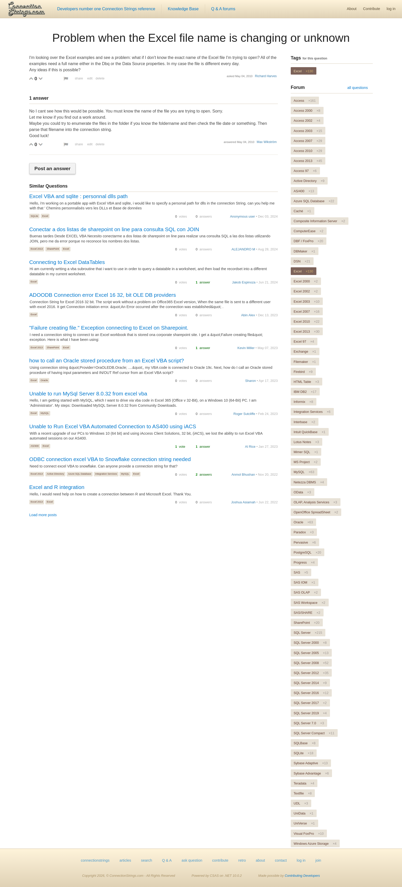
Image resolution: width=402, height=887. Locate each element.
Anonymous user (242, 216)
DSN (302, 261)
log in (391, 9)
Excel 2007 (306, 311)
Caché (302, 211)
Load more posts (43, 515)
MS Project (305, 462)
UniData (303, 813)
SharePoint (53, 248)
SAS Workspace (309, 603)
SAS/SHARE (307, 613)
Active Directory (55, 473)
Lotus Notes (306, 442)
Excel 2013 (37, 248)
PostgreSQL (307, 552)
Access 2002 (307, 121)
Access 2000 (307, 111)
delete (100, 78)
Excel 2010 (306, 321)
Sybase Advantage (311, 773)
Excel (45, 216)
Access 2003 (308, 131)
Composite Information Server (319, 221)
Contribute (371, 9)
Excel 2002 (306, 291)
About (352, 9)
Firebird (303, 372)
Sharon (250, 381)
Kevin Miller (246, 348)
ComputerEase (308, 231)
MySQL (45, 413)
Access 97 (305, 171)
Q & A (167, 860)
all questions (357, 88)
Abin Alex (248, 315)
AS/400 (34, 445)
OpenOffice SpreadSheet (316, 512)
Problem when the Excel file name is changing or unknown (201, 37)
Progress (304, 562)
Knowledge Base (183, 9)
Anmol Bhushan (243, 474)
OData (302, 492)
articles (125, 860)
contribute (220, 860)
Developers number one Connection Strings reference (106, 9)
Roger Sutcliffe (244, 414)
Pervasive (305, 542)
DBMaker (304, 251)
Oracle (44, 380)
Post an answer (52, 168)
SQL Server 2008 (311, 663)
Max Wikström (267, 142)
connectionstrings (95, 860)
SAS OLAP (306, 592)
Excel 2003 (306, 301)
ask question (192, 860)
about (260, 860)
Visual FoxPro (309, 833)
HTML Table (306, 382)
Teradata (304, 783)
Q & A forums (223, 9)
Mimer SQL (306, 452)
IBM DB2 (305, 392)
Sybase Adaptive (311, 763)
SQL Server (308, 633)
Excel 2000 (306, 281)
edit (90, 78)
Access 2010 (308, 151)
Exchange (305, 351)
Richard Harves (266, 76)
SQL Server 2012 (311, 673)
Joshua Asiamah (243, 502)
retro (242, 860)
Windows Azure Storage (315, 843)
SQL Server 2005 (311, 653)
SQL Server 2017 (310, 703)
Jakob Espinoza (243, 282)
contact (281, 860)
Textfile (302, 793)
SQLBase (304, 743)
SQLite (34, 216)
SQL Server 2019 (310, 713)
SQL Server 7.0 (309, 723)
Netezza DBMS (309, 482)
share (79, 78)
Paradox (304, 532)
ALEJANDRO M (243, 249)
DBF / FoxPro (308, 241)
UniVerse (304, 823)
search (146, 860)
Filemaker (305, 362)
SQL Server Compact (314, 733)
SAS (301, 572)
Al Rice (250, 446)
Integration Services (106, 473)
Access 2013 (308, 161)
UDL (301, 803)
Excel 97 (304, 341)
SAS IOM (304, 582)
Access (305, 101)
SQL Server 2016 (311, 693)
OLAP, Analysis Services (315, 502)
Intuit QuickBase (309, 432)
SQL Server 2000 (310, 643)
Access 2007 (308, 141)
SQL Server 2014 (310, 683)
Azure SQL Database (79, 473)
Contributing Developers (302, 876)
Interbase (304, 422)
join (318, 860)
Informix (303, 402)
